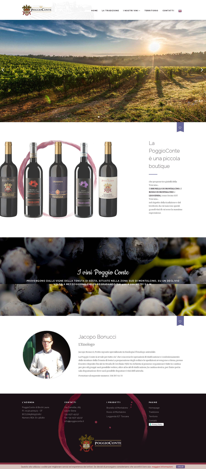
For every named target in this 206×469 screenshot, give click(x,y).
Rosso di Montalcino (116, 412)
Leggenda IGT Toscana (118, 416)
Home (94, 11)
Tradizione (154, 412)
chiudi (180, 467)
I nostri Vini (131, 11)
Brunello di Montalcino (117, 408)
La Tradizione (110, 11)
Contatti (168, 11)
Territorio (151, 11)
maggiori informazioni (162, 467)
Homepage (154, 408)
